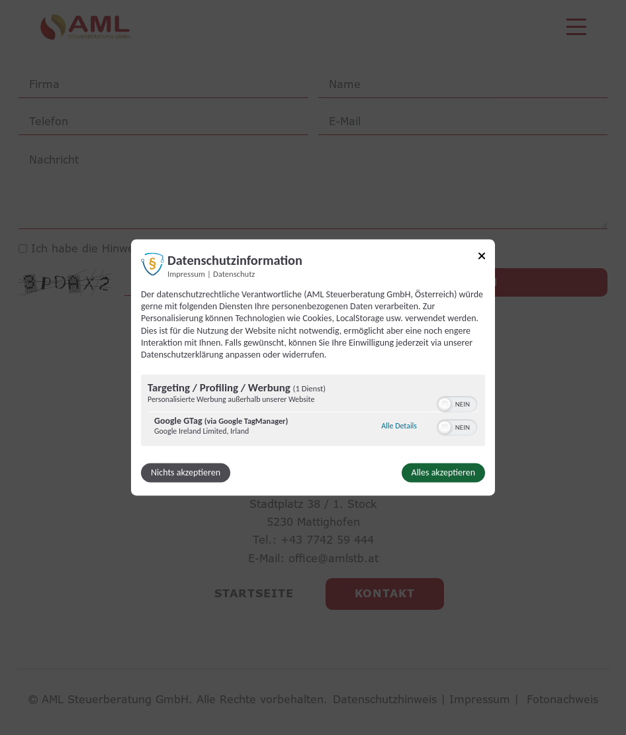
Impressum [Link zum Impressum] (186, 274)
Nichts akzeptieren (185, 473)
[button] (445, 405)
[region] (313, 412)
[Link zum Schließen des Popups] (481, 258)
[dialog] (313, 367)
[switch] (456, 403)
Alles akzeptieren (443, 473)
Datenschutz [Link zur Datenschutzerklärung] (234, 274)
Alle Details (399, 425)
